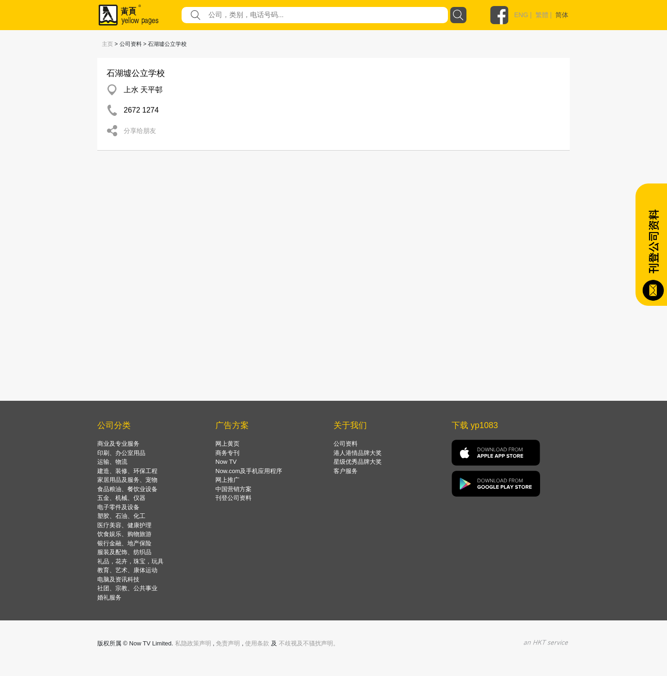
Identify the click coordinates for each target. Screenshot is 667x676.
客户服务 (346, 471)
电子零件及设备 (118, 507)
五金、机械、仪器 (121, 497)
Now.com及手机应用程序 (248, 471)
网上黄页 (227, 443)
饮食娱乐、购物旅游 (124, 534)
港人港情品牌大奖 (358, 452)
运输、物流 (112, 461)
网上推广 (227, 479)
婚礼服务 (109, 597)
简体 (561, 15)
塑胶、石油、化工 (121, 515)
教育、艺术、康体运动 (127, 570)
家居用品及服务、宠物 (127, 479)
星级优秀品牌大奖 (358, 461)
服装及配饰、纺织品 (124, 552)
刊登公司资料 (233, 497)
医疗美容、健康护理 (124, 525)
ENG (521, 15)
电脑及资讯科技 (118, 579)
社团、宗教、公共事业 (127, 588)
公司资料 (346, 443)
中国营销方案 (233, 489)
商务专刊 (227, 452)
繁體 (541, 15)
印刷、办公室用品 (121, 452)
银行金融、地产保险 (124, 543)
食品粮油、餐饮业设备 (127, 489)
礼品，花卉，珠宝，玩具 (130, 561)
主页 (107, 44)
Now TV (226, 461)
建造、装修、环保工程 (127, 471)
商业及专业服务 (118, 443)
